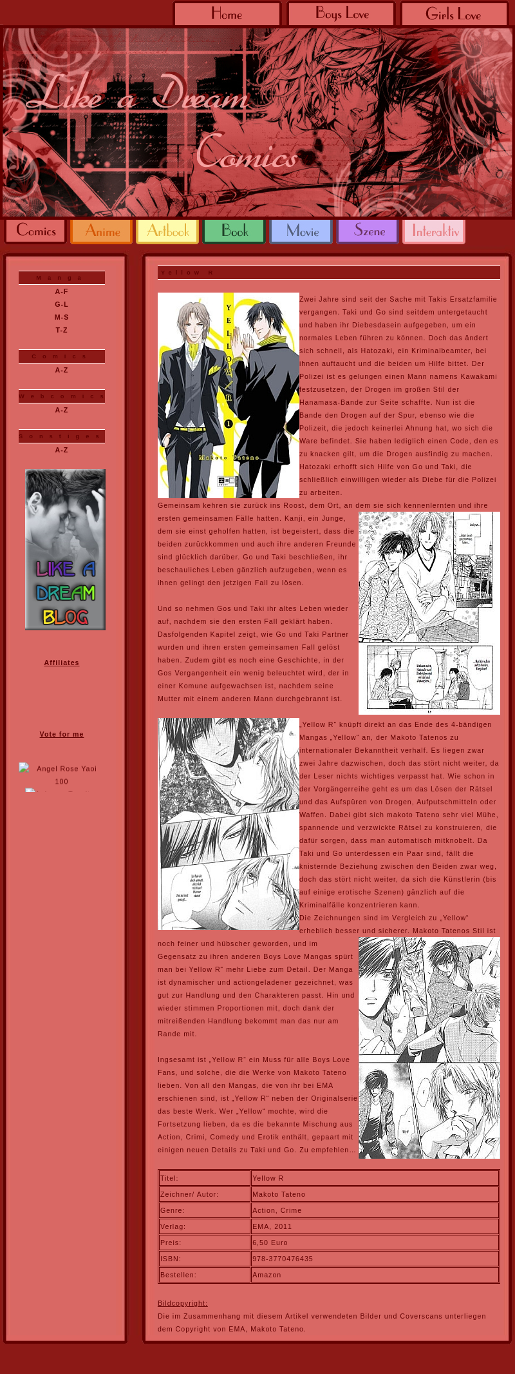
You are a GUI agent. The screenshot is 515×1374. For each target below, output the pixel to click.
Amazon (266, 1275)
